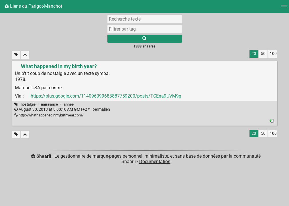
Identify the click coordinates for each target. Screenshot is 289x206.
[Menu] (284, 7)
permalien (62, 109)
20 (253, 53)
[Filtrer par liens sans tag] (16, 55)
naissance (49, 104)
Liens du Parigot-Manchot (33, 6)
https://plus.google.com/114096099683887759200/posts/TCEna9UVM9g (106, 96)
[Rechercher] (144, 39)
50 (263, 53)
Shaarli (43, 156)
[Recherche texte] (144, 19)
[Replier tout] (25, 55)
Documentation (154, 161)
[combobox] (144, 29)
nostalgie (28, 104)
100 (273, 53)
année (69, 104)
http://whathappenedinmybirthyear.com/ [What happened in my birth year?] (48, 115)
